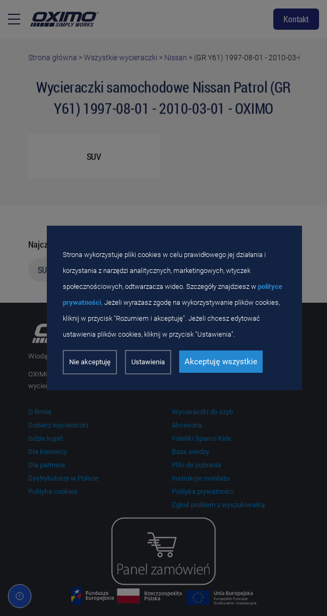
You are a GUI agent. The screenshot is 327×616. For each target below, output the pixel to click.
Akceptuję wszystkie (221, 361)
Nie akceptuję (90, 362)
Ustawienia (148, 362)
